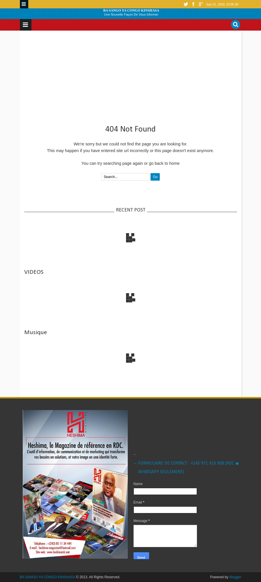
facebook (193, 4)
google (200, 4)
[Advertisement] (130, 75)
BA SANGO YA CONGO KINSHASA (131, 10)
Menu (24, 4)
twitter (185, 4)
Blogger (235, 577)
